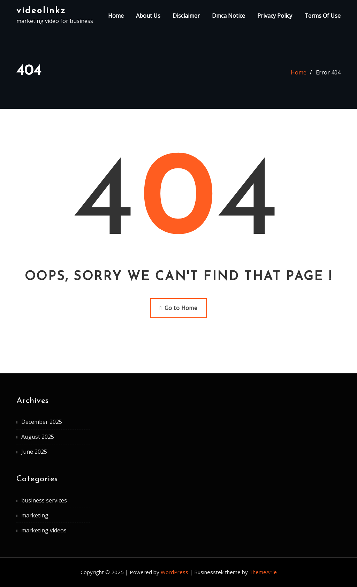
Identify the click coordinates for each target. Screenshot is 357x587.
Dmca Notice (228, 15)
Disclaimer (186, 15)
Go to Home (179, 308)
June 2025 (34, 451)
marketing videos (44, 530)
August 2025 (37, 437)
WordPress (174, 572)
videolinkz (41, 11)
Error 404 (328, 72)
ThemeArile (263, 572)
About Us (148, 15)
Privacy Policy (274, 15)
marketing (34, 515)
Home (116, 15)
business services (44, 500)
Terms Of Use (322, 15)
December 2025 (41, 422)
